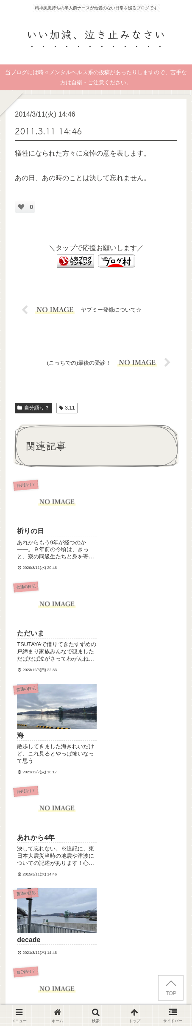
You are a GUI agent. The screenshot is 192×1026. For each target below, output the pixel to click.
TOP (171, 993)
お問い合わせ (96, 998)
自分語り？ (33, 408)
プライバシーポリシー (142, 986)
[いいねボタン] (21, 207)
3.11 (67, 408)
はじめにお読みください (49, 986)
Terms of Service (103, 922)
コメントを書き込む (100, 845)
